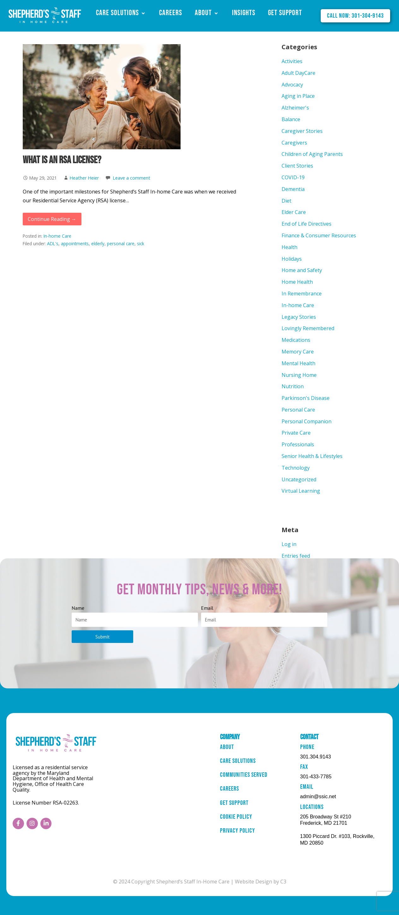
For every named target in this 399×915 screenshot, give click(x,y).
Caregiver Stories (302, 131)
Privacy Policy (237, 832)
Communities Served (243, 776)
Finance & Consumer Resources (319, 235)
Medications (296, 339)
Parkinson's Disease (306, 398)
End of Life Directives (306, 223)
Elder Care (294, 212)
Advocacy (292, 84)
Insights (243, 12)
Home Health (297, 281)
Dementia (293, 189)
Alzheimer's (295, 107)
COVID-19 (293, 177)
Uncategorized (299, 479)
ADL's (52, 244)
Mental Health (298, 363)
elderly (97, 244)
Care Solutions (121, 12)
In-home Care (57, 236)
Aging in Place (298, 95)
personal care (120, 244)
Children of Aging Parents (312, 154)
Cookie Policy (236, 818)
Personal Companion (306, 421)
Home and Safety (302, 270)
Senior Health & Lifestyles (312, 456)
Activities (292, 61)
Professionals (298, 444)
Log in (289, 544)
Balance (291, 119)
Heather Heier (84, 178)
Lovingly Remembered (308, 328)
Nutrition (293, 386)
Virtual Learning (301, 490)
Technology (296, 467)
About (207, 12)
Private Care (296, 432)
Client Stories (297, 165)
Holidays (292, 258)
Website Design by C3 (260, 881)
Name (78, 608)
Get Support (285, 12)
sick (140, 244)
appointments (75, 244)
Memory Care (298, 351)
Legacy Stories (299, 316)
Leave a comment (131, 178)
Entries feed (296, 555)
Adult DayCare (298, 72)
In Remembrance (302, 293)
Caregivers (294, 142)
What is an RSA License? (62, 160)
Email (207, 608)
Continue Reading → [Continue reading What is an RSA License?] (52, 219)
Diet (286, 200)
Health (289, 247)
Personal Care (298, 409)
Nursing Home (299, 374)
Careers (170, 12)
